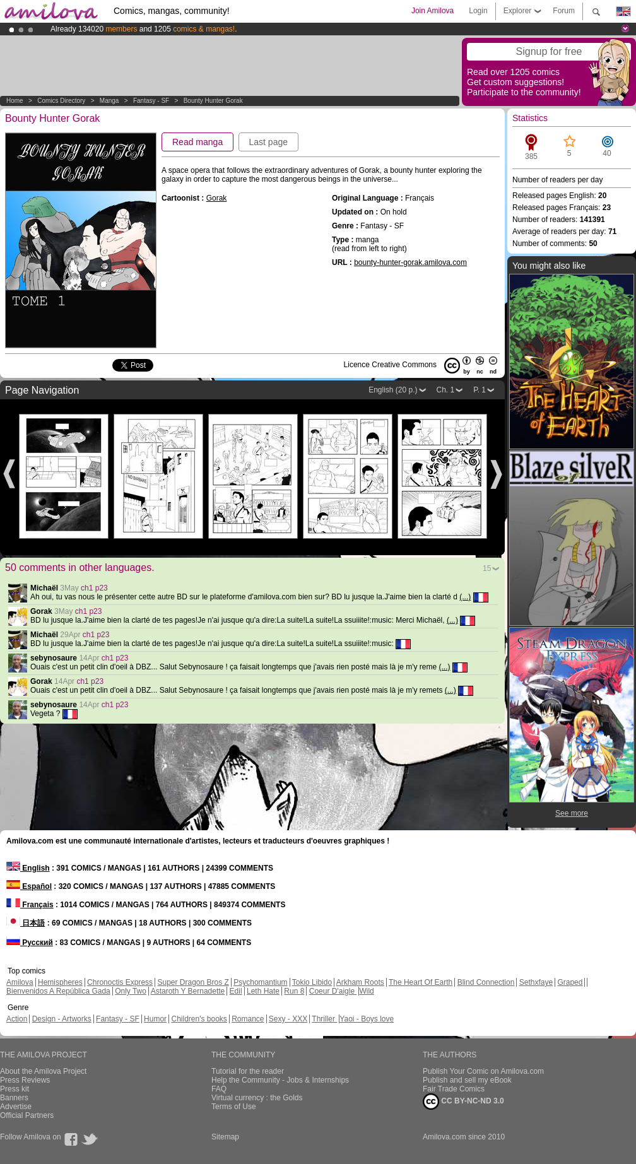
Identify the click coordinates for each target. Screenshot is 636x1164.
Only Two (130, 991)
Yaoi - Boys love (366, 1018)
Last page (268, 142)
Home (14, 100)
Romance (248, 1018)
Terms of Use (233, 1106)
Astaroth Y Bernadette (188, 991)
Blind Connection (486, 982)
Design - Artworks (61, 1018)
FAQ (219, 1089)
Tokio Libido (312, 982)
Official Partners (27, 1115)
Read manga (197, 142)
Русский (29, 942)
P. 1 (479, 389)
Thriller (324, 1018)
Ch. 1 (446, 389)
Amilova (19, 982)
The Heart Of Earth (420, 982)
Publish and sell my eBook (467, 1080)
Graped (569, 982)
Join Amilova (432, 10)
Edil (236, 991)
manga (109, 100)
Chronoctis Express (120, 982)
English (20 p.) (392, 389)
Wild (366, 991)
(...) (465, 596)
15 (487, 568)
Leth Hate (263, 991)
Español (29, 886)
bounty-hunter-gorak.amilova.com (410, 262)
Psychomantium (260, 982)
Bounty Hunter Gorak (213, 100)
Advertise (16, 1106)
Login (478, 10)
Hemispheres (60, 982)
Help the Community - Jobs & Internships (280, 1080)
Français (30, 904)
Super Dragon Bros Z (192, 982)
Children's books (199, 1018)
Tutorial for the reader (247, 1071)
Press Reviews (25, 1080)
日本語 (25, 923)
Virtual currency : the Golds (257, 1097)
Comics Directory (61, 100)
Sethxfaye (536, 982)
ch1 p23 (94, 588)
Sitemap (225, 1136)
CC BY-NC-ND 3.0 (463, 1101)
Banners (14, 1097)
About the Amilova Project (43, 1071)
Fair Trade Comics (454, 1089)
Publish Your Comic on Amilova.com (483, 1071)
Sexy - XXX (288, 1018)
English (28, 868)
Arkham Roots (360, 982)
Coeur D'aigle (333, 991)
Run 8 (294, 991)
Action (16, 1018)
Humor (155, 1018)
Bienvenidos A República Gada (58, 991)
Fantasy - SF (151, 100)
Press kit (14, 1089)
